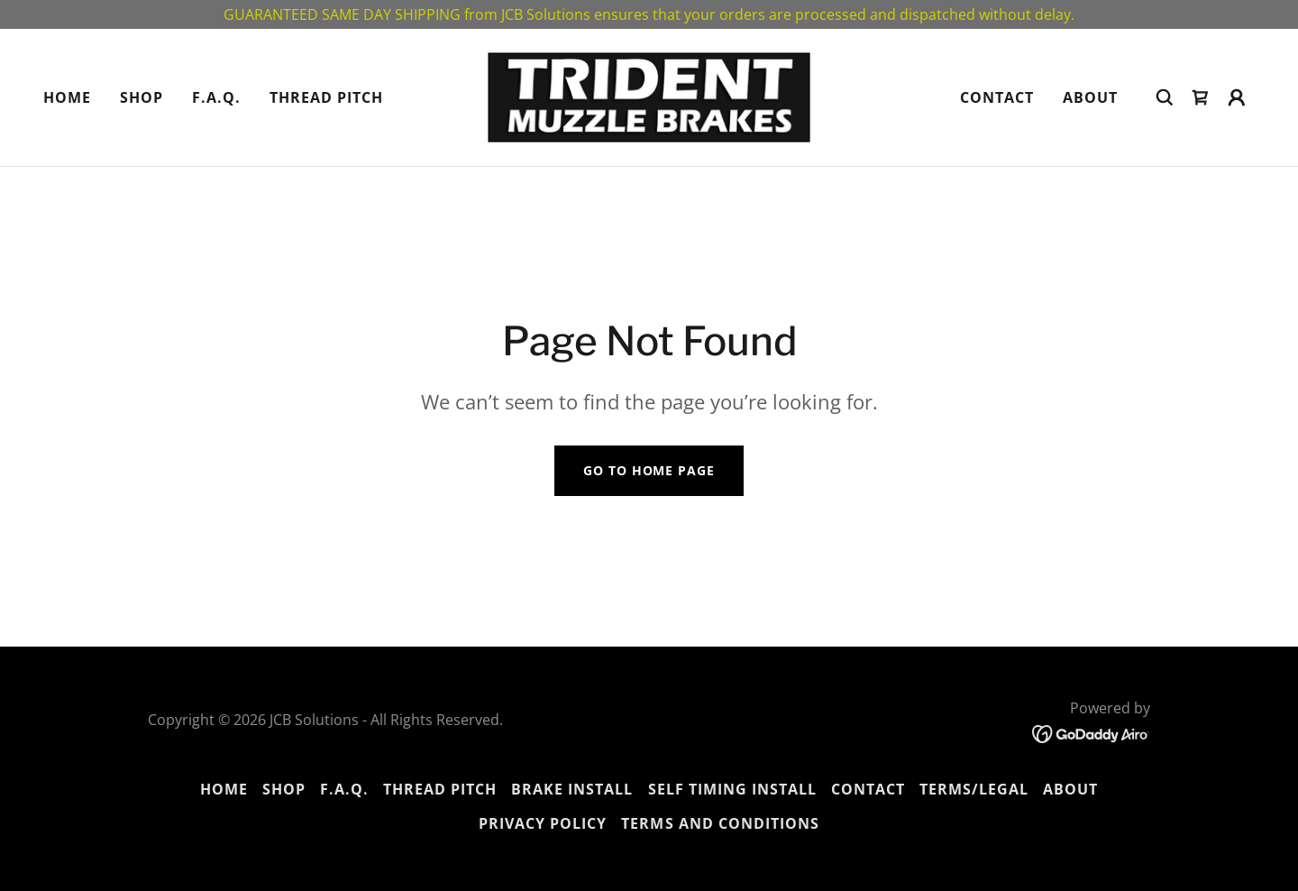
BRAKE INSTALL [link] (572, 789)
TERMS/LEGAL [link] (973, 789)
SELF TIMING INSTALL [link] (732, 789)
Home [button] (224, 789)
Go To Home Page (648, 470)
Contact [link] (997, 97)
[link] (649, 96)
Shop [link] (141, 97)
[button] (1237, 97)
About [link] (1090, 97)
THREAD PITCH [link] (326, 97)
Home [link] (67, 97)
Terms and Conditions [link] (719, 823)
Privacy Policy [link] (543, 823)
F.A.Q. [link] (216, 97)
